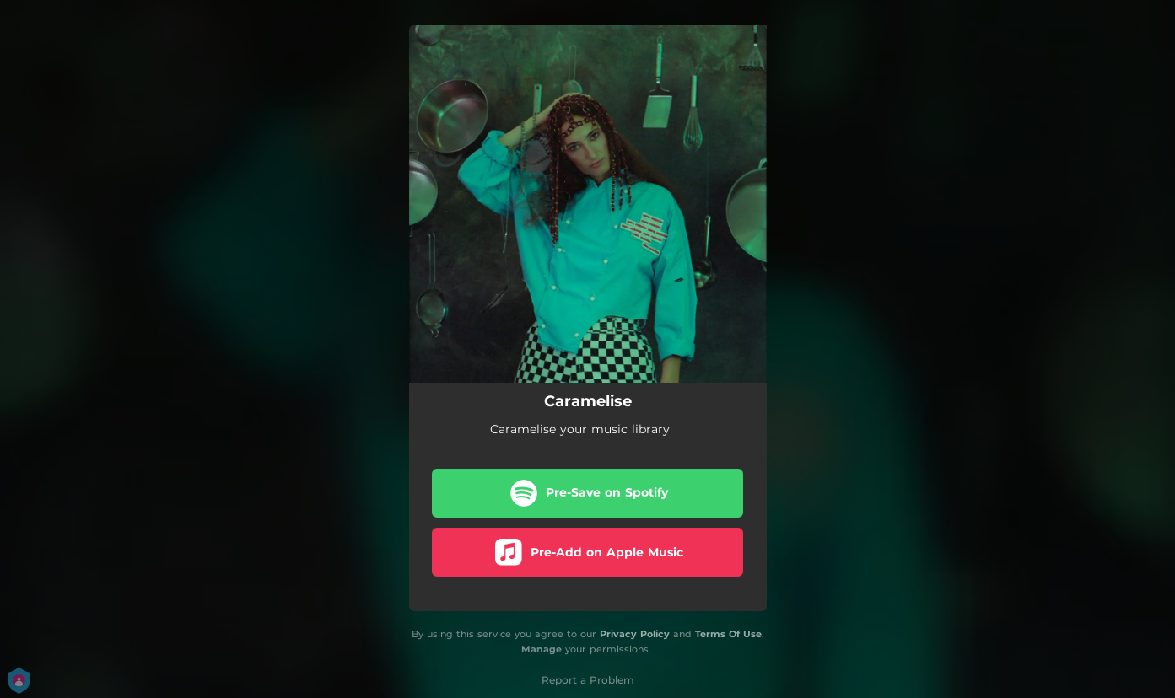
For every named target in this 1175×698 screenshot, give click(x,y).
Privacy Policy (635, 634)
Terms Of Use (728, 634)
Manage (541, 650)
